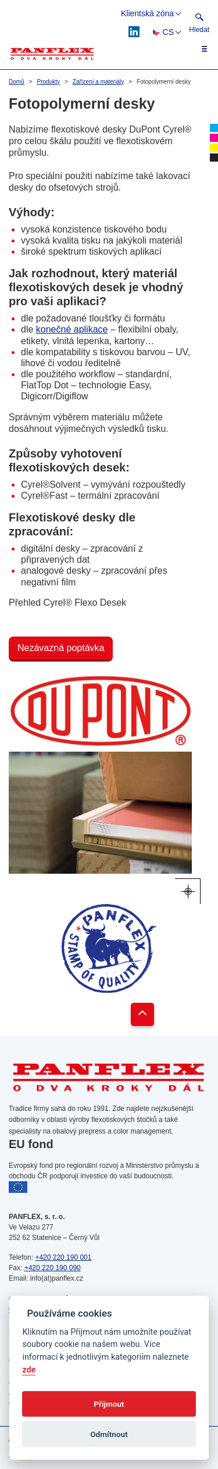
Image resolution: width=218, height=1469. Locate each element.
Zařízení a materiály (98, 81)
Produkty (48, 81)
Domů (16, 81)
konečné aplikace (72, 329)
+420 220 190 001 (63, 1257)
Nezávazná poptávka (60, 648)
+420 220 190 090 (52, 1268)
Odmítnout (108, 1434)
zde (28, 1370)
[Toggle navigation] (197, 48)
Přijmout (109, 1404)
